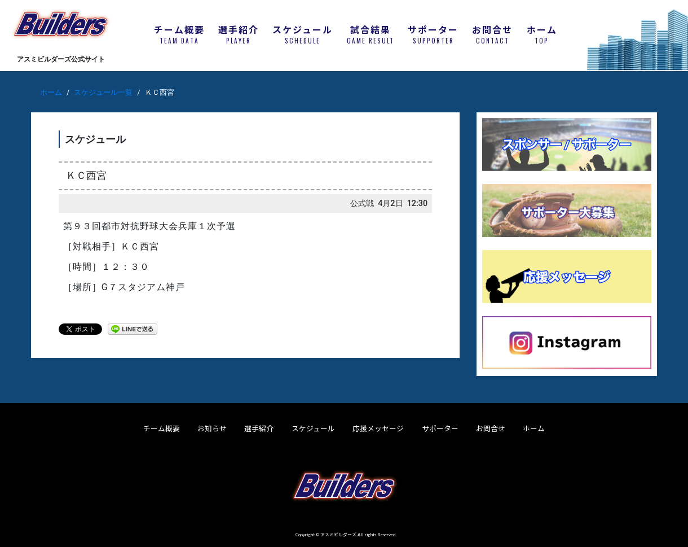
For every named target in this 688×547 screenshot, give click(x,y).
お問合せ (492, 34)
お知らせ (212, 428)
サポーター (433, 34)
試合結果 (370, 34)
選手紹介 (238, 34)
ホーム (542, 34)
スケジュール (302, 34)
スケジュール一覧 (103, 92)
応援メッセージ (378, 428)
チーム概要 (179, 34)
